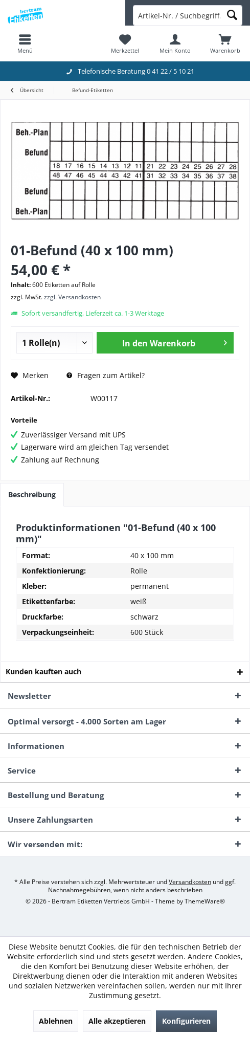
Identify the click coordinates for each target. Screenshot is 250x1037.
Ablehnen (56, 1021)
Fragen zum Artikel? (105, 375)
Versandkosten (190, 881)
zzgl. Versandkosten (72, 297)
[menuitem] (25, 43)
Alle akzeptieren (117, 1021)
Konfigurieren (186, 1021)
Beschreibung (32, 494)
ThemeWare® (205, 901)
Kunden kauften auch (43, 671)
